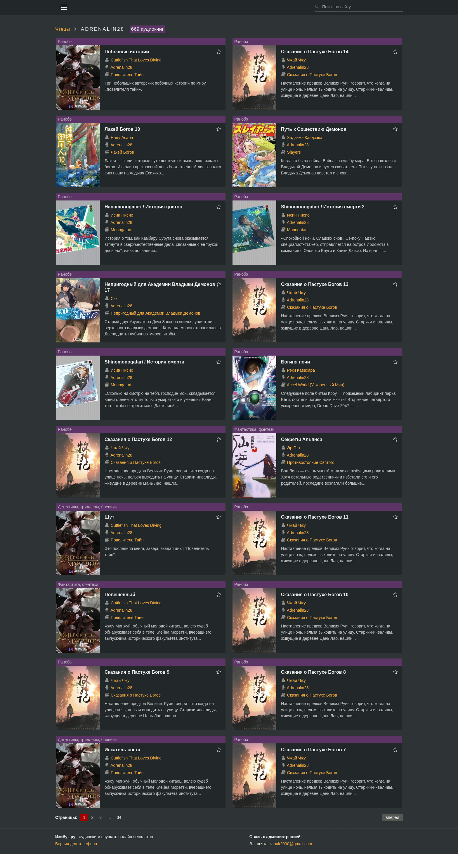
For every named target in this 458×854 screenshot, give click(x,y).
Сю (114, 298)
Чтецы (62, 29)
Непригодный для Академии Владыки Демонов (155, 313)
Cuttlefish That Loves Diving (136, 60)
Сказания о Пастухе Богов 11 (314, 517)
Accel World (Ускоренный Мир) (315, 385)
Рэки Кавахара (301, 370)
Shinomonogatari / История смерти (144, 361)
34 (119, 817)
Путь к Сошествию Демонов (313, 129)
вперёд (392, 817)
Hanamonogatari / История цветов (143, 206)
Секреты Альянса (301, 439)
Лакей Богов (122, 152)
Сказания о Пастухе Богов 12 (138, 439)
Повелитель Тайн (127, 74)
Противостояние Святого (310, 462)
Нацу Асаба (122, 137)
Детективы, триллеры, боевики (87, 507)
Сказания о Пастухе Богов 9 (137, 672)
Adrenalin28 (121, 67)
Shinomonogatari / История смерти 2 (323, 206)
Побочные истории (127, 51)
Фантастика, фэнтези (254, 429)
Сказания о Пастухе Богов (312, 74)
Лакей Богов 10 (122, 129)
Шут (109, 517)
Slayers (294, 152)
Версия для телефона (76, 843)
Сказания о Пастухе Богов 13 (314, 284)
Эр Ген (293, 447)
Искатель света (122, 749)
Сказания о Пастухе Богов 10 (314, 594)
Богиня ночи (295, 361)
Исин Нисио (122, 215)
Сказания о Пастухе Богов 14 (314, 51)
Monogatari (121, 229)
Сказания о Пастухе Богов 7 (313, 749)
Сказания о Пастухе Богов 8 (313, 672)
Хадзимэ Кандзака (304, 137)
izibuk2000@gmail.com (291, 843)
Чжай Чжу (296, 60)
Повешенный (120, 594)
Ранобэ (65, 41)
